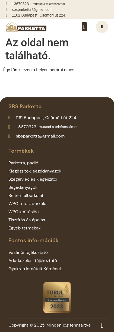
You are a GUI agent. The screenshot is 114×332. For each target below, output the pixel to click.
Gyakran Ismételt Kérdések (35, 269)
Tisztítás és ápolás (26, 220)
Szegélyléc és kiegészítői (32, 179)
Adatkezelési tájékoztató (32, 260)
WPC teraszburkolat (28, 203)
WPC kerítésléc (23, 212)
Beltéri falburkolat (25, 195)
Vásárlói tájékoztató (28, 252)
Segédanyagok (22, 187)
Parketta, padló (23, 163)
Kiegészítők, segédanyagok (34, 171)
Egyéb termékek (24, 228)
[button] (84, 26)
